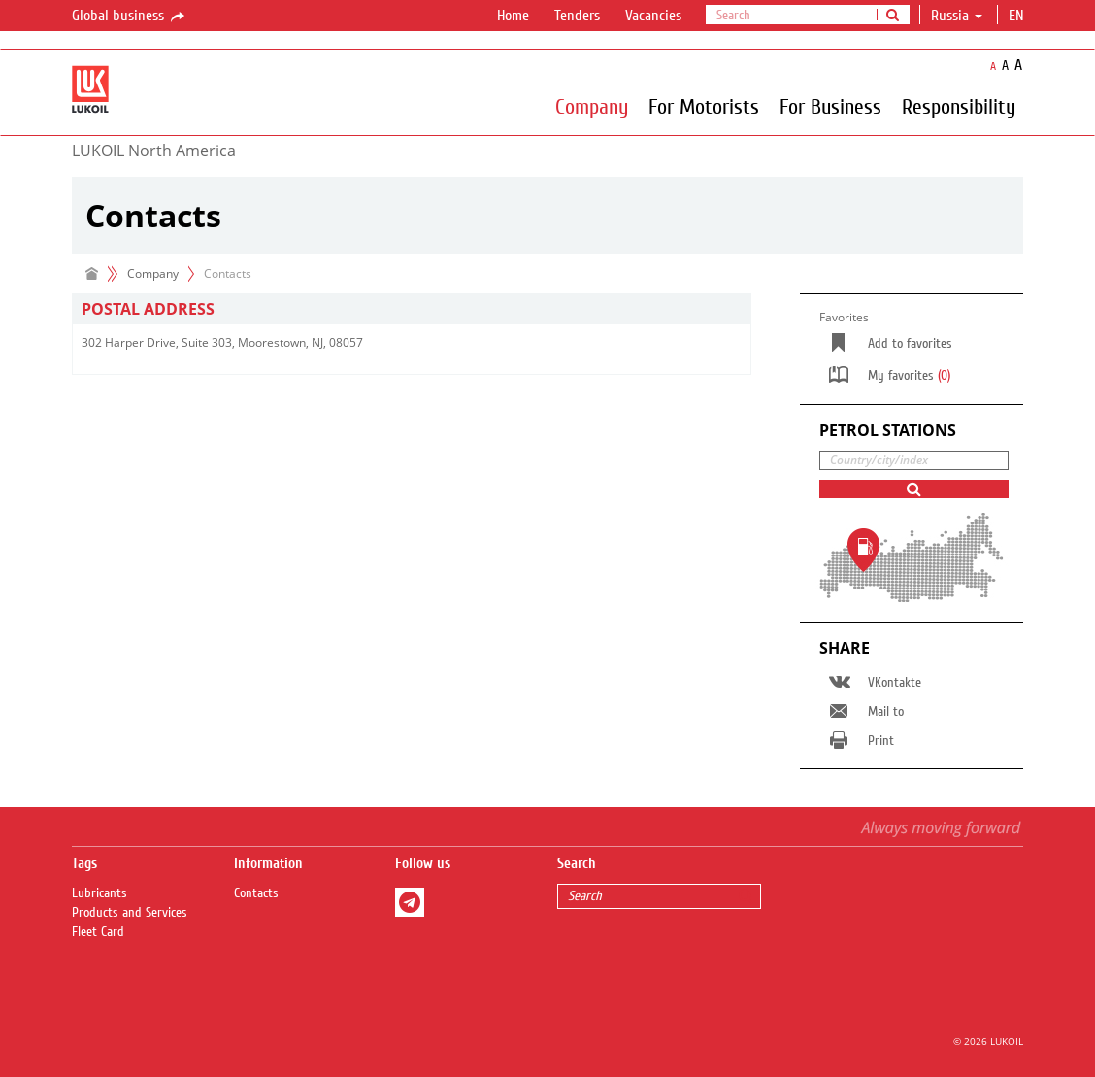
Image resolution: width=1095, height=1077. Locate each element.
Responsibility (958, 106)
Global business (129, 16)
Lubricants (99, 893)
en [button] (1018, 15)
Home (513, 15)
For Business (830, 106)
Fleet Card (98, 932)
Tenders (577, 15)
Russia (956, 15)
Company (591, 106)
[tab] (411, 309)
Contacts (256, 893)
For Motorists (703, 106)
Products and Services (129, 913)
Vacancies (653, 15)
